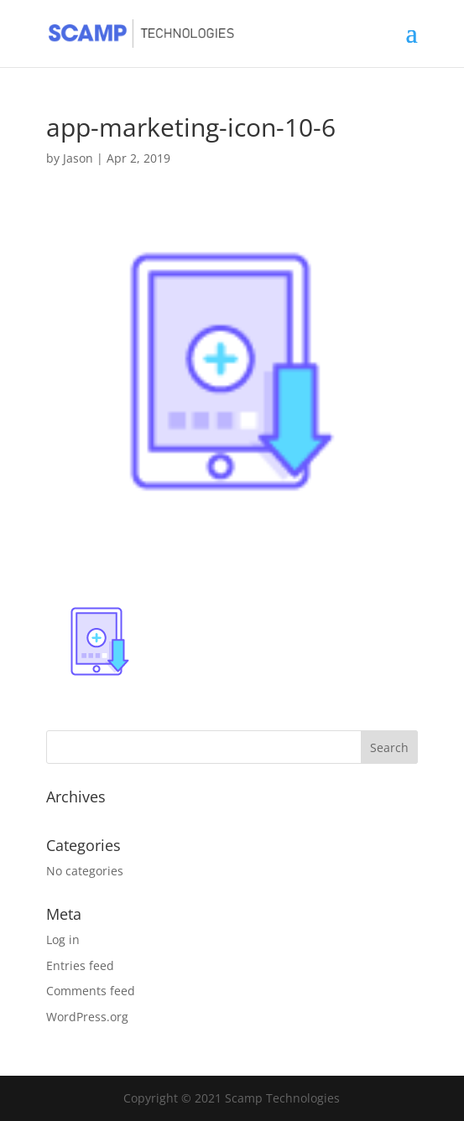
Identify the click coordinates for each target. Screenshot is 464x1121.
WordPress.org (87, 1017)
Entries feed (80, 965)
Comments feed (90, 991)
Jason (78, 158)
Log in (63, 939)
